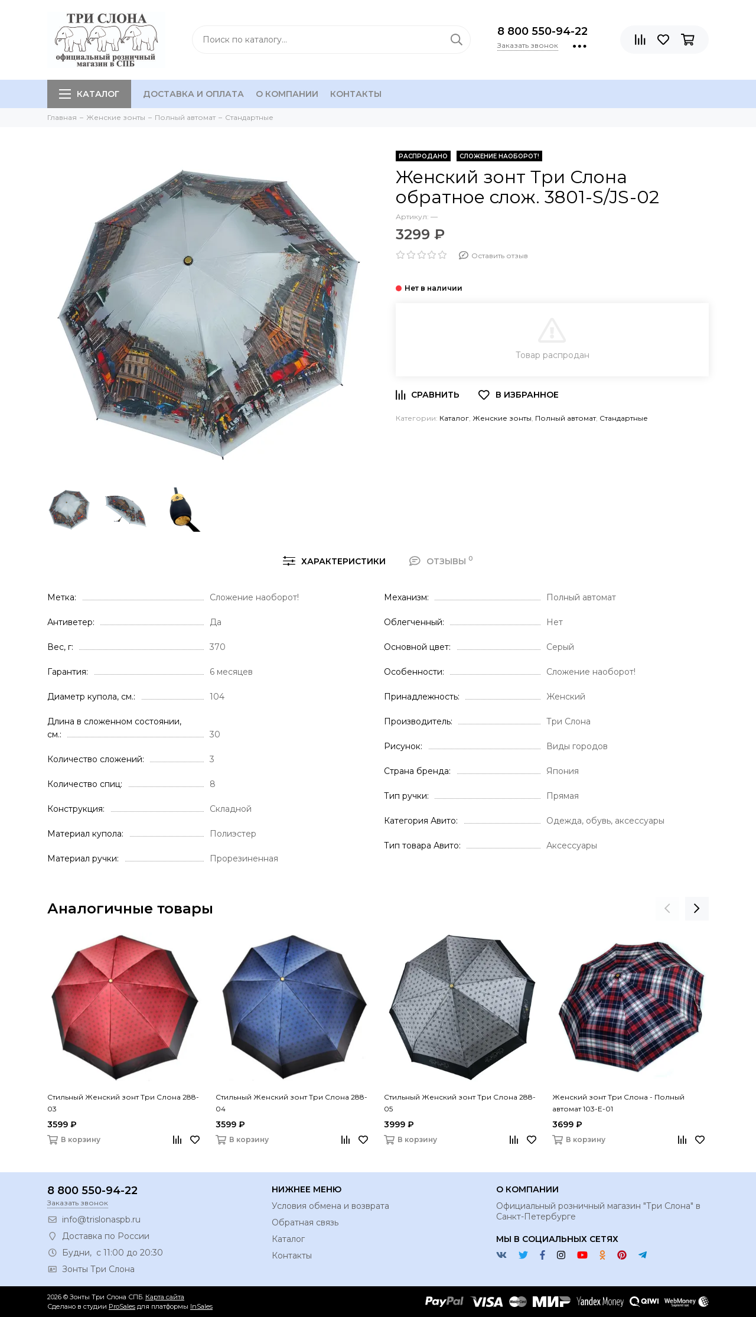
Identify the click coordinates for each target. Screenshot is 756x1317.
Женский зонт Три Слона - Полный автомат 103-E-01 (618, 1102)
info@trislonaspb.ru (101, 1219)
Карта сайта (164, 1297)
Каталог (89, 94)
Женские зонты (502, 418)
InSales (201, 1306)
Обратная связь (305, 1222)
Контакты (356, 94)
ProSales (122, 1306)
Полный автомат (565, 418)
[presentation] (667, 909)
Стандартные (623, 418)
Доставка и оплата (193, 94)
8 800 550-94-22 (542, 31)
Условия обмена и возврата (330, 1206)
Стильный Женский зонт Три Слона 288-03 (123, 1102)
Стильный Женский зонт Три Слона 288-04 (291, 1102)
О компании (287, 94)
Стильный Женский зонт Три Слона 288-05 (460, 1102)
